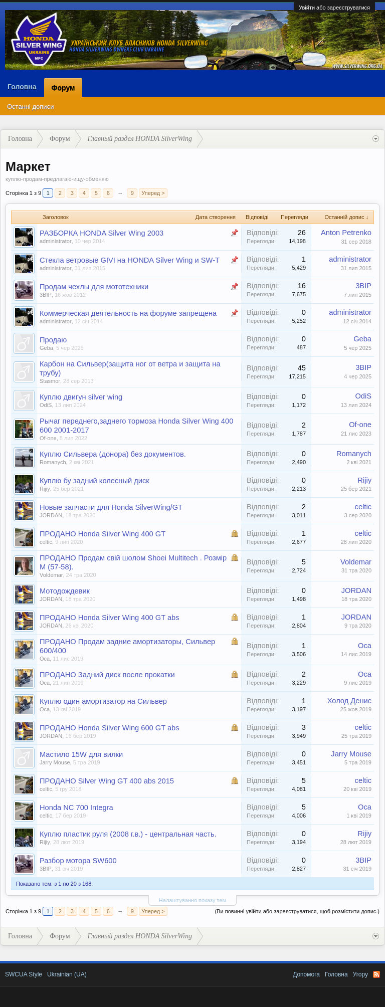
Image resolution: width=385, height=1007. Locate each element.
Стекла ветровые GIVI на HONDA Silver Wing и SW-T (130, 260)
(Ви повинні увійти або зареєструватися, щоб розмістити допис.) (297, 911)
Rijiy (45, 489)
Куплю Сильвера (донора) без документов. (113, 454)
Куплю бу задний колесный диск (94, 481)
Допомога (306, 974)
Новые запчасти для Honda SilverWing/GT (111, 507)
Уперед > (152, 193)
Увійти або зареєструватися (334, 8)
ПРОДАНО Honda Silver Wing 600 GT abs (109, 728)
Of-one (48, 438)
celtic (363, 507)
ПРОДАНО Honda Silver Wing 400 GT (102, 534)
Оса (45, 659)
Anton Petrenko (346, 233)
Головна (22, 87)
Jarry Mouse (55, 762)
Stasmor (50, 381)
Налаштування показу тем (192, 900)
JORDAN (51, 515)
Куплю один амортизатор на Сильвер (103, 701)
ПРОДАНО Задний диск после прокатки (107, 675)
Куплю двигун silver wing (81, 397)
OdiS (46, 405)
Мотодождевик (65, 591)
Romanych (53, 462)
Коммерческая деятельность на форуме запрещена (128, 313)
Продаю (53, 340)
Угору (360, 974)
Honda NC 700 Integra (76, 807)
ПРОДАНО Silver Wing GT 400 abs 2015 (107, 781)
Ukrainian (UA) (67, 974)
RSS (376, 974)
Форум (63, 88)
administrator (56, 241)
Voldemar (51, 575)
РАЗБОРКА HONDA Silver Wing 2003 (101, 233)
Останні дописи (30, 106)
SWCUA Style (23, 974)
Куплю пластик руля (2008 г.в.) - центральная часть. (128, 834)
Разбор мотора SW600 (78, 861)
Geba (46, 348)
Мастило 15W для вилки (81, 754)
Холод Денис (349, 701)
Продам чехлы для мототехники (94, 287)
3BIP (46, 295)
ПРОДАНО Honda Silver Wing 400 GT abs (109, 618)
